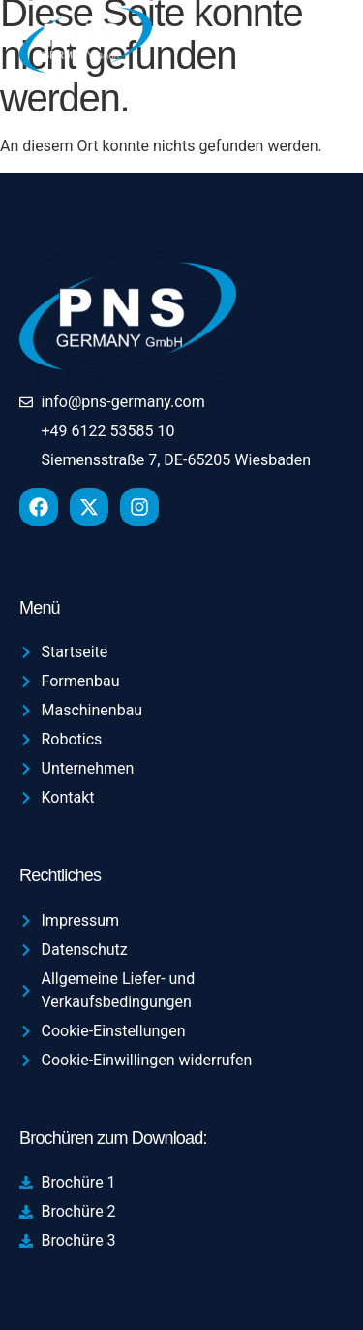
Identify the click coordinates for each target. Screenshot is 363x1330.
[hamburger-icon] (316, 43)
